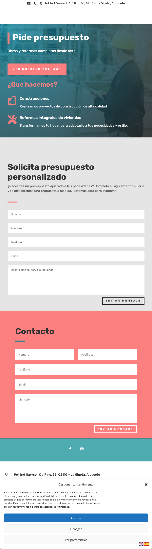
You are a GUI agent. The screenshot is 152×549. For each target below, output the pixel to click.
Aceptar (76, 518)
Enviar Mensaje (123, 300)
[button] (146, 484)
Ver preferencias (76, 540)
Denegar (76, 529)
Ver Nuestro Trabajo (37, 69)
